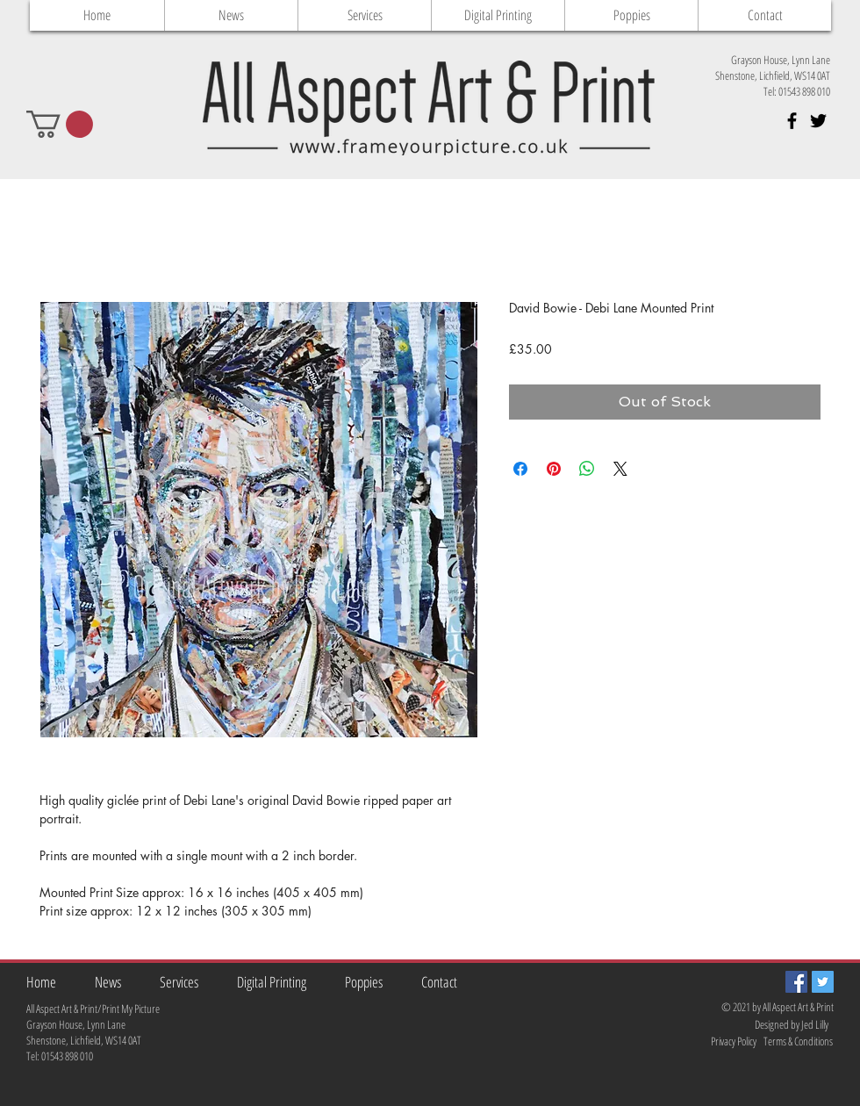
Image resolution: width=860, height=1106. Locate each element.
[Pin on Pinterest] (553, 468)
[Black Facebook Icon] (792, 121)
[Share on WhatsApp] (587, 468)
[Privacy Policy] (720, 1041)
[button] (59, 124)
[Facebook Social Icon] (796, 982)
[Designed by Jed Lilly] (792, 1024)
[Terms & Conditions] (799, 1041)
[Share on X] (620, 468)
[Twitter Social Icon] (823, 982)
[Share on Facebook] (520, 468)
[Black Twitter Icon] (818, 121)
